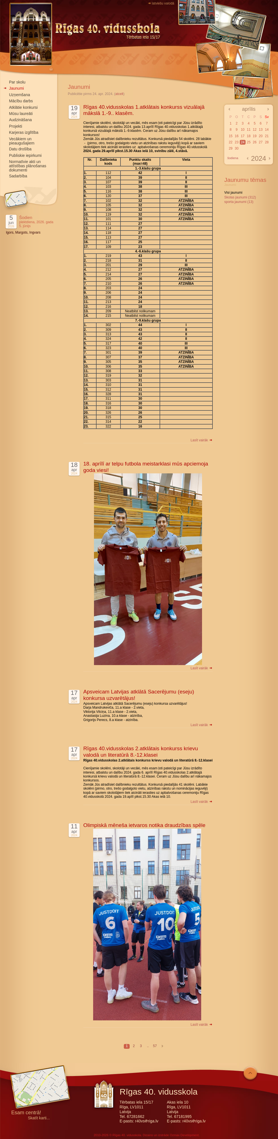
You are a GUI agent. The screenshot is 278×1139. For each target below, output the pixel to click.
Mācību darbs (21, 101)
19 (254, 136)
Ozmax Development (184, 1135)
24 (243, 142)
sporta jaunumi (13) (238, 202)
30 (236, 148)
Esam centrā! (26, 1113)
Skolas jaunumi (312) (240, 197)
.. (148, 1046)
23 (236, 142)
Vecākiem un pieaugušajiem (21, 141)
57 (155, 1046)
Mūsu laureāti (21, 113)
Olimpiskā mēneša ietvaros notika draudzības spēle (144, 825)
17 (243, 136)
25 (248, 142)
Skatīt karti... (39, 1118)
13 (261, 130)
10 (243, 130)
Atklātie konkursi (23, 107)
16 (236, 136)
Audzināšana (20, 119)
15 (230, 136)
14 (266, 130)
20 (261, 136)
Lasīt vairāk (201, 440)
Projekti (15, 126)
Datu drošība (20, 149)
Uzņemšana (19, 94)
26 (254, 142)
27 (261, 142)
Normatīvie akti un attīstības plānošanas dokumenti (27, 165)
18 (248, 136)
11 (248, 130)
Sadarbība (18, 176)
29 (230, 148)
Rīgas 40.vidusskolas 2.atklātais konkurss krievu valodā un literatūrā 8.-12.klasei (140, 751)
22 (230, 142)
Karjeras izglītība (23, 132)
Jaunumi (16, 88)
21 (266, 136)
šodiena (232, 158)
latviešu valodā (163, 3)
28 (266, 142)
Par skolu (17, 82)
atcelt (119, 94)
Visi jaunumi (233, 193)
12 (254, 130)
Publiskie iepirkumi (25, 155)
